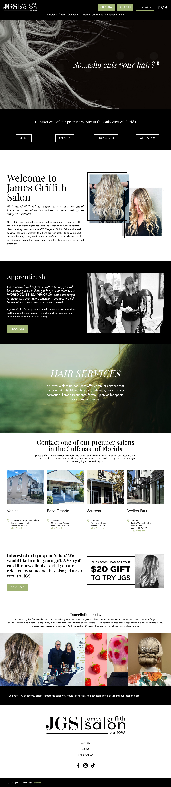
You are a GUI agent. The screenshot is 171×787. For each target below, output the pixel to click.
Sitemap (37, 782)
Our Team (73, 14)
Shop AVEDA (144, 7)
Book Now (106, 7)
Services (52, 14)
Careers (85, 14)
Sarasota (65, 138)
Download (17, 587)
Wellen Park (147, 138)
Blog (121, 14)
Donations (111, 14)
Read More (17, 328)
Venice (24, 138)
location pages (133, 695)
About (62, 14)
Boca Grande (106, 138)
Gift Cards (125, 7)
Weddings (97, 14)
